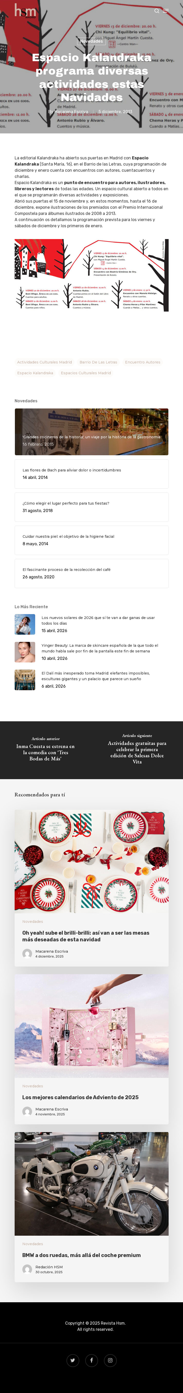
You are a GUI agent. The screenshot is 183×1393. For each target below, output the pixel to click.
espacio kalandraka (35, 373)
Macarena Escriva (71, 111)
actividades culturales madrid (44, 362)
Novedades (91, 41)
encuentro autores (142, 362)
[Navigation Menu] (166, 10)
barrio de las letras (98, 362)
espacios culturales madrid (86, 373)
